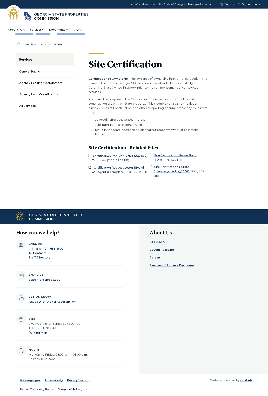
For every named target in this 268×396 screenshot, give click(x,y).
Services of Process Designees (172, 265)
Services (31, 44)
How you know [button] (197, 4)
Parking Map (38, 332)
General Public (29, 71)
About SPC (157, 241)
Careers (155, 257)
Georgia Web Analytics (73, 389)
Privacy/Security (78, 380)
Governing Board (162, 249)
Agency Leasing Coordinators (40, 83)
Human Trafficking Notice (37, 389)
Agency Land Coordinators (38, 94)
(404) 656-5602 (52, 248)
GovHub (246, 380)
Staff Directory (39, 257)
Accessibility (54, 380)
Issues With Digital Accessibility (52, 301)
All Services (27, 105)
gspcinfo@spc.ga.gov (44, 279)
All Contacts (37, 253)
